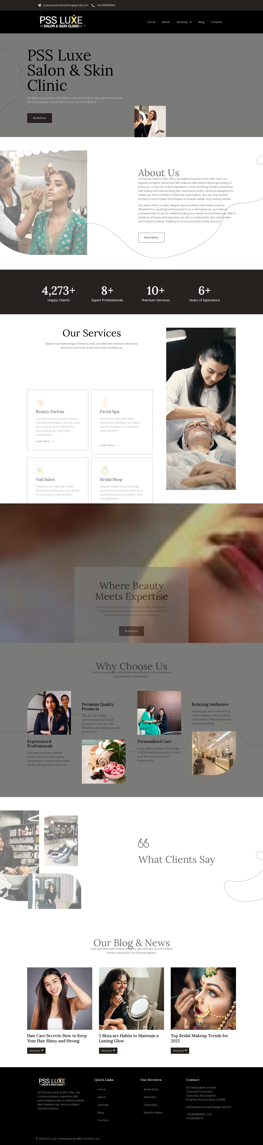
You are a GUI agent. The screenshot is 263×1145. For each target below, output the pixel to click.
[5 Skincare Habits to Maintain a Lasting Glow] (131, 998)
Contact (216, 22)
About (166, 22)
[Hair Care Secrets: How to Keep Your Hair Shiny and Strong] (59, 998)
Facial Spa (150, 1105)
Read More (36, 1050)
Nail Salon (150, 1097)
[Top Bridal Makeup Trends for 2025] (203, 998)
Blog (201, 22)
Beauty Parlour (153, 1112)
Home (151, 22)
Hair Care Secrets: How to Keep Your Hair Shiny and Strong (57, 1038)
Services (184, 22)
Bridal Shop (151, 1089)
